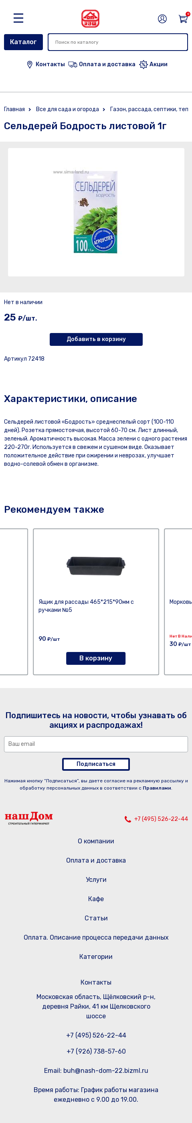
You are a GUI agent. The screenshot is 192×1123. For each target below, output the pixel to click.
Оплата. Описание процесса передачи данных (96, 937)
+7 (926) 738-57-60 (96, 1051)
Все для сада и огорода (67, 109)
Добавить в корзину (96, 339)
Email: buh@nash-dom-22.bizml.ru (96, 1070)
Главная (14, 109)
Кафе (96, 899)
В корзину (95, 658)
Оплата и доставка (96, 860)
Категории (96, 957)
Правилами (157, 788)
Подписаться (96, 764)
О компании (96, 841)
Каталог (23, 42)
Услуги (96, 879)
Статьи (96, 918)
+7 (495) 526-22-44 (161, 819)
